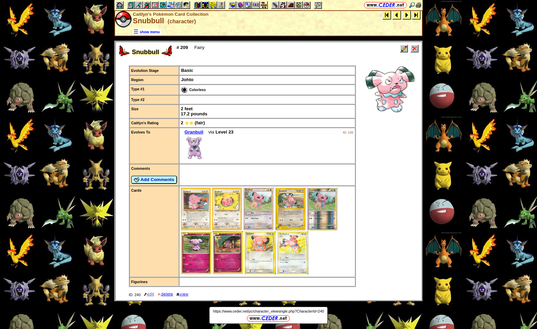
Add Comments (154, 179)
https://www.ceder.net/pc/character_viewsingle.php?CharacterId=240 (268, 311)
